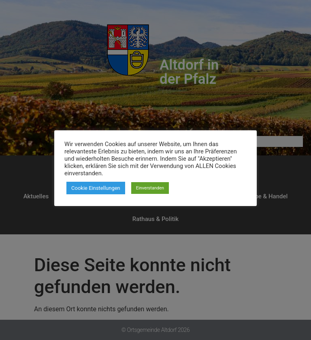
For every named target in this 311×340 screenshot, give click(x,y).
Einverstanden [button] (150, 188)
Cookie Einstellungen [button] (95, 188)
